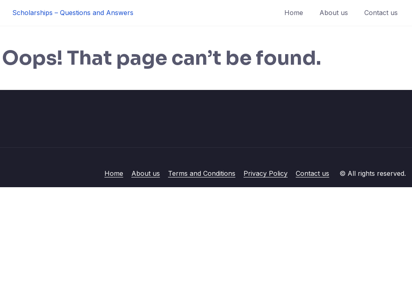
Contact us (381, 13)
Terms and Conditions (201, 173)
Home (293, 13)
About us (333, 13)
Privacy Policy (266, 173)
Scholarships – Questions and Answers (72, 13)
